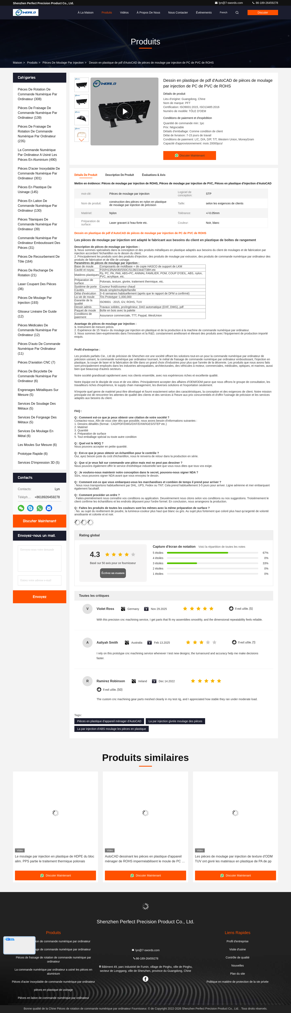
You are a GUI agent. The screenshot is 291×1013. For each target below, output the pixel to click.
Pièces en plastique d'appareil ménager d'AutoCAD (109, 721)
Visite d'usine (237, 949)
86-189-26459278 (265, 2)
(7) (36, 362)
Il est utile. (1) (246, 642)
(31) (39, 242)
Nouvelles (237, 965)
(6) (37, 376)
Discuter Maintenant (39, 521)
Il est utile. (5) (244, 609)
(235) (37, 134)
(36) (37, 286)
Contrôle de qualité (238, 957)
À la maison (86, 12)
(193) (35, 300)
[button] (81, 140)
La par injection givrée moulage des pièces (175, 721)
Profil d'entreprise (238, 941)
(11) (39, 348)
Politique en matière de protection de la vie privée (238, 981)
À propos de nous (148, 12)
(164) (39, 259)
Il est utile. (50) (112, 689)
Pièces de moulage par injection (62, 62)
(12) (37, 314)
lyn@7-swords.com (229, 2)
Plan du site (237, 973)
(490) (37, 154)
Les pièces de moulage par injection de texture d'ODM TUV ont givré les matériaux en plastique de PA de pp (234, 859)
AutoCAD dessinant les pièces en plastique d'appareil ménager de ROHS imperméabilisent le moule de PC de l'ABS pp (145, 859)
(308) (37, 94)
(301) (39, 173)
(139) (37, 112)
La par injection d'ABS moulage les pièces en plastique (111, 728)
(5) (38, 392)
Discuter (263, 12)
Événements (204, 12)
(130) (37, 205)
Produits (107, 12)
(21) (35, 273)
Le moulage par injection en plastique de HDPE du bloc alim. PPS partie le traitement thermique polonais (54, 859)
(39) (37, 224)
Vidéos (124, 12)
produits (32, 62)
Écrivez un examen (112, 573)
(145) (35, 189)
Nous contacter (178, 12)
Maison (17, 62)
